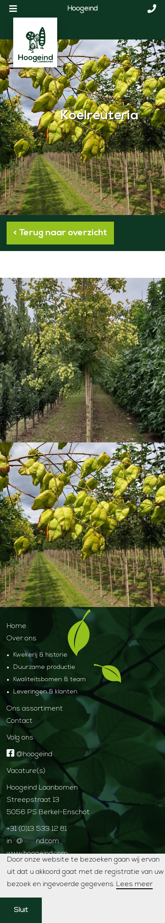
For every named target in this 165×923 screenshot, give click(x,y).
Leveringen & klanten (45, 692)
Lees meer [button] (134, 884)
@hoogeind (29, 754)
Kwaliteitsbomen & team (49, 679)
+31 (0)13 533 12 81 (37, 829)
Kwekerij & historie (40, 655)
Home (16, 626)
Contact (20, 721)
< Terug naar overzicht (60, 233)
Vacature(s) (26, 771)
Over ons (22, 638)
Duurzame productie (44, 667)
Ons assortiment (35, 708)
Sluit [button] (21, 910)
